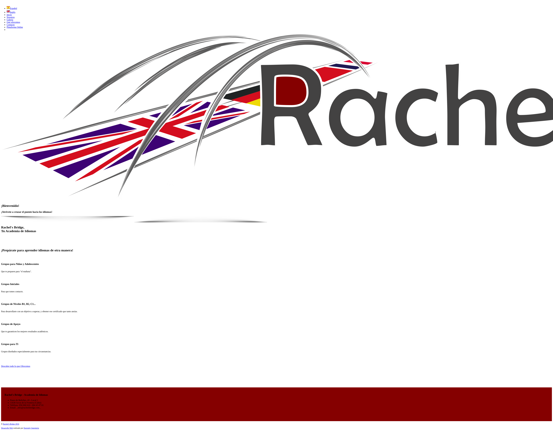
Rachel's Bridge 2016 (11, 424)
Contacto (11, 25)
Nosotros (11, 17)
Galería (10, 20)
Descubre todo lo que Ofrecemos (15, 366)
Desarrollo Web (7, 428)
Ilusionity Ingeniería (31, 428)
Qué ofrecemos (13, 22)
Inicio (9, 15)
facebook (11, 29)
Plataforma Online (15, 27)
